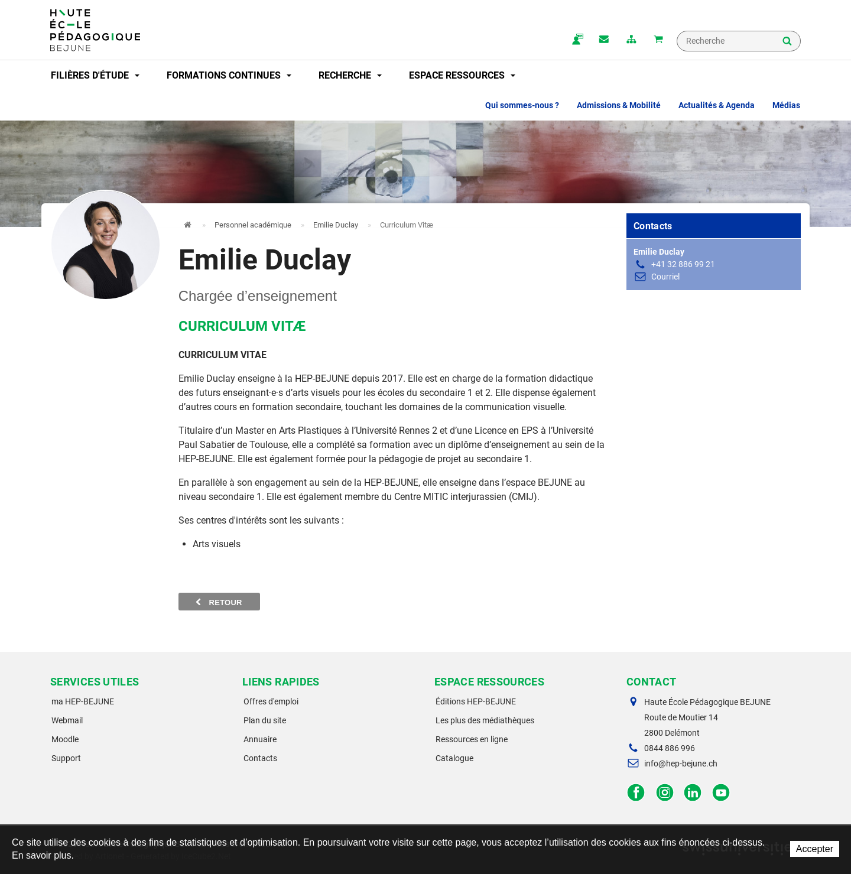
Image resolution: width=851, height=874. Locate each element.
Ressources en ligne (472, 739)
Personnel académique (253, 224)
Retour (219, 602)
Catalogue (454, 758)
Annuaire (260, 739)
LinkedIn (693, 792)
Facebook (636, 792)
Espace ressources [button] (462, 75)
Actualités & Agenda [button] (716, 105)
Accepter (814, 849)
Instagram (664, 792)
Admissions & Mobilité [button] (619, 105)
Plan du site (264, 720)
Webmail (67, 720)
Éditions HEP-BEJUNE (476, 701)
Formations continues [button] (229, 75)
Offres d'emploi (270, 701)
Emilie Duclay (335, 224)
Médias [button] (786, 105)
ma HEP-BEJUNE (82, 701)
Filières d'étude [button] (95, 75)
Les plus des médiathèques (485, 720)
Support (66, 758)
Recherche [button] (350, 75)
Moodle (65, 739)
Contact (604, 40)
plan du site (631, 40)
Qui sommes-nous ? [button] (522, 105)
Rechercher (787, 42)
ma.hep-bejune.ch (576, 40)
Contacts (260, 758)
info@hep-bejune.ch (680, 763)
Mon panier (658, 40)
